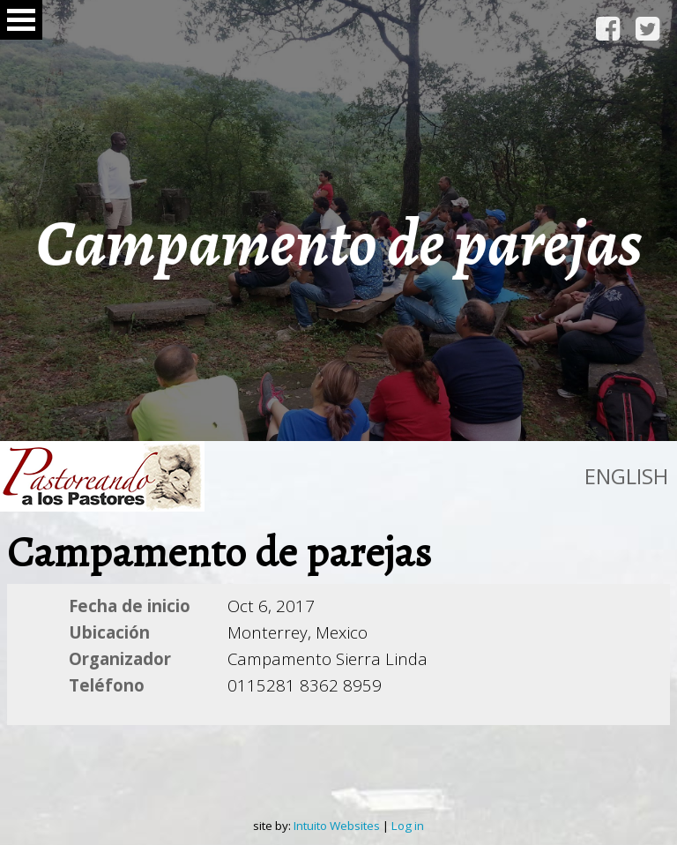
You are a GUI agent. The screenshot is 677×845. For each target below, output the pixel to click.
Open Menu (21, 20)
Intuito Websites (337, 826)
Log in (407, 826)
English (626, 475)
